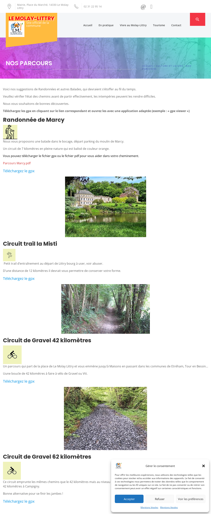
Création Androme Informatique (71, 509)
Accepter (129, 499)
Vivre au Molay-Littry (139, 19)
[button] (203, 466)
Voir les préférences (190, 499)
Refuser (160, 499)
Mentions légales (149, 507)
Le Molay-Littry (31, 18)
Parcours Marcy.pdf (17, 152)
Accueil (93, 19)
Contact (182, 19)
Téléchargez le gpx (18, 159)
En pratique (111, 19)
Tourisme (165, 19)
